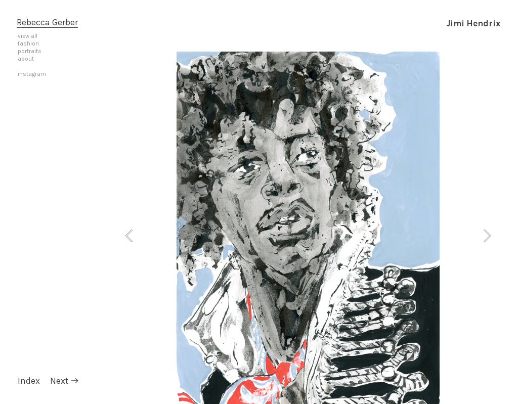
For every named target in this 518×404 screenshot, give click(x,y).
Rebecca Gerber (47, 22)
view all (27, 35)
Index (29, 381)
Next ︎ (64, 381)
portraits (29, 51)
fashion (28, 43)
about (26, 58)
